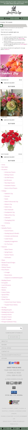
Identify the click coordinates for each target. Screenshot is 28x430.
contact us (6, 49)
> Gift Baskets (4, 265)
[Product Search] (14, 328)
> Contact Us (4, 297)
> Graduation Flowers (9, 185)
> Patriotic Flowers (6, 267)
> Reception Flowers (6, 317)
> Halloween (7, 217)
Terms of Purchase (18, 421)
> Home (3, 165)
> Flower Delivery (5, 299)
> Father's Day (7, 207)
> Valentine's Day (8, 193)
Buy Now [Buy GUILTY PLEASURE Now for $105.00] (11, 161)
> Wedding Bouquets (6, 310)
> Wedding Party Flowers (7, 312)
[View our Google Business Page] (12, 364)
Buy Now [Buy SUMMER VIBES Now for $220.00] (11, 124)
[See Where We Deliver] (14, 337)
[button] (14, 392)
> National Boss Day (9, 215)
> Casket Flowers (8, 239)
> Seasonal (4, 247)
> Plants (3, 260)
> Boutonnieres (8, 275)
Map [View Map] (14, 429)
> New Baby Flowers (9, 183)
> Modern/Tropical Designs (8, 262)
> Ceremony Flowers (6, 314)
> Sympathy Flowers (6, 228)
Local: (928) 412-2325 (14, 375)
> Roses (3, 225)
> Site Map (3, 307)
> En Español (4, 283)
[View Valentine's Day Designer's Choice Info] (11, 65)
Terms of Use (14, 424)
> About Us (4, 287)
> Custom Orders (5, 292)
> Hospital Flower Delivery (11, 305)
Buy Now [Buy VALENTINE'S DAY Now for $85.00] (11, 86)
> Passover (7, 196)
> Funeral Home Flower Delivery (12, 302)
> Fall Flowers (7, 257)
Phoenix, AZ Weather (7, 416)
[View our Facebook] (10, 364)
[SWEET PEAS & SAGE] (14, 14)
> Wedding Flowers (6, 280)
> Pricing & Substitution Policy (8, 322)
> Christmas (7, 223)
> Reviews (3, 290)
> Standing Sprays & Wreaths (11, 233)
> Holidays (3, 191)
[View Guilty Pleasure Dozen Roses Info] (11, 139)
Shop (7, 18)
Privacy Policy (7, 421)
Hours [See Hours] (23, 429)
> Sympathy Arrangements (11, 241)
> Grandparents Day (9, 212)
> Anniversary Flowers (9, 172)
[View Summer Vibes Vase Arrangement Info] (11, 102)
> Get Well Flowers (9, 177)
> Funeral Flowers (8, 231)
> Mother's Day (8, 204)
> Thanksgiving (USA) (9, 220)
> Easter (6, 199)
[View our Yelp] (18, 364)
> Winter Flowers (8, 249)
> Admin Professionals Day (11, 201)
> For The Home (8, 244)
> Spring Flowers (8, 252)
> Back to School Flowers (10, 188)
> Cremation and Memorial (11, 236)
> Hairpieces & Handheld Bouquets (13, 278)
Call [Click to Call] (4, 429)
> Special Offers (5, 294)
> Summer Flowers (9, 255)
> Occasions (4, 169)
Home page (21, 38)
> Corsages (7, 272)
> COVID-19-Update (6, 319)
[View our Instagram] (15, 364)
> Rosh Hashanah (8, 209)
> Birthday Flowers (9, 175)
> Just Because (8, 180)
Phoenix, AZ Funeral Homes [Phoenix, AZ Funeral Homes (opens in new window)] (10, 408)
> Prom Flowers (5, 269)
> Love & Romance (6, 285)
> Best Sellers (4, 167)
